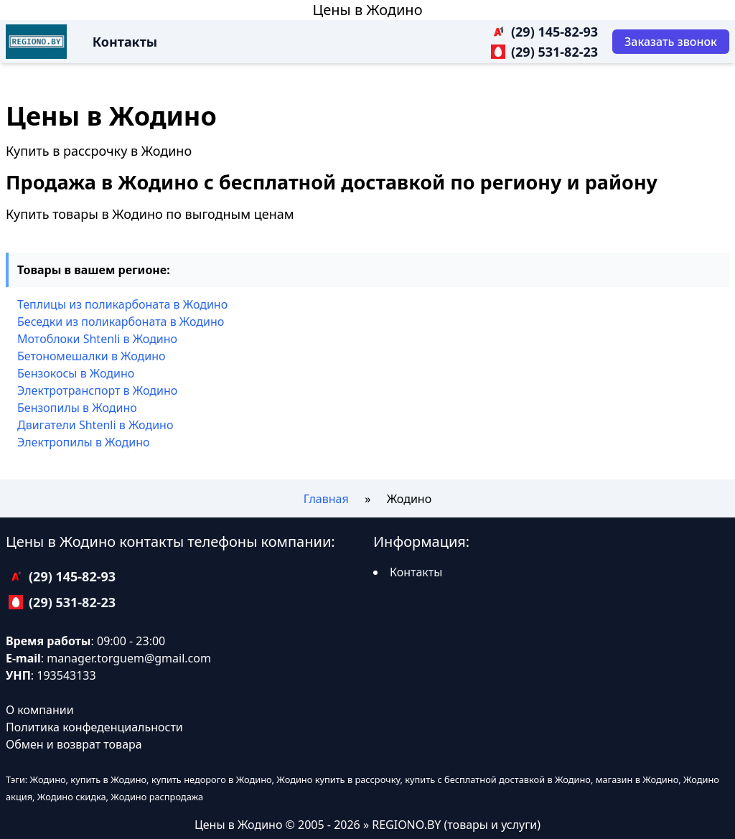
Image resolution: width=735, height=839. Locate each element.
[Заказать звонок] (670, 41)
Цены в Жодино (367, 9)
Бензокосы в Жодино (75, 373)
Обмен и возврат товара (74, 744)
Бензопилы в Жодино (77, 408)
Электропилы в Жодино (83, 442)
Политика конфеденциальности (94, 727)
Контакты (125, 41)
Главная (326, 499)
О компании (40, 710)
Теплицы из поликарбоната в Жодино (122, 304)
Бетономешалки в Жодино (91, 356)
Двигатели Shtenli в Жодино (95, 425)
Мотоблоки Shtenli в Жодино (97, 339)
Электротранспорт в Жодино (97, 390)
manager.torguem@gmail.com (129, 658)
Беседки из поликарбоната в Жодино (120, 321)
